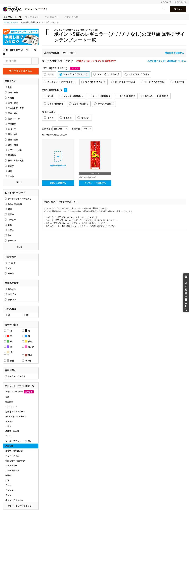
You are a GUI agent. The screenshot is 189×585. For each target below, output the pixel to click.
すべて (50, 74)
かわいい (12, 299)
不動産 (11, 98)
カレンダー (10, 490)
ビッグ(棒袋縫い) (80, 104)
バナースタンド (12, 470)
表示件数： (76, 129)
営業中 (11, 214)
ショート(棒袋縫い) (101, 96)
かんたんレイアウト (17, 376)
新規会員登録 (180, 2)
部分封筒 (9, 402)
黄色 (28, 341)
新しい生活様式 (15, 204)
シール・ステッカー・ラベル (18, 441)
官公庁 (11, 166)
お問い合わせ (71, 17)
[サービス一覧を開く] (164, 9)
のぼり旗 (9, 446)
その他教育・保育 (16, 108)
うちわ (8, 485)
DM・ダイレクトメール (15, 416)
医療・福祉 (13, 113)
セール (11, 273)
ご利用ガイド (52, 17)
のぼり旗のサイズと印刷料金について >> (166, 61)
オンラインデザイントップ (20, 506)
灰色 (10, 360)
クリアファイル (12, 456)
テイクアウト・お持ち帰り (19, 199)
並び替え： (47, 129)
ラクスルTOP (166, 2)
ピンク (29, 346)
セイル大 (85, 118)
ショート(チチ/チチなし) (108, 74)
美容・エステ (14, 119)
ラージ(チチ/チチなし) (154, 82)
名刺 (7, 397)
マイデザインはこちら (20, 71)
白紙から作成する (58, 183)
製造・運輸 (13, 140)
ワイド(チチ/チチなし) (95, 82)
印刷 (10, 171)
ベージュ (10, 353)
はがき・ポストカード (15, 411)
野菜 (10, 225)
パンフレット (11, 407)
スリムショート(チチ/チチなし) (61, 82)
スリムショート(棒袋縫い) (156, 96)
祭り (10, 235)
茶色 (28, 355)
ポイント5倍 (68, 53)
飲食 (10, 87)
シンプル (12, 294)
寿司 (10, 209)
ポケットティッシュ (14, 500)
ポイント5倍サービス (88, 177)
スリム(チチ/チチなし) (139, 74)
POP (7, 480)
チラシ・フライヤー (19, 391)
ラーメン (12, 241)
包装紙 (8, 475)
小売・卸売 (13, 92)
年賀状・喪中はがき (14, 451)
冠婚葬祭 (12, 155)
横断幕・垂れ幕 (12, 431)
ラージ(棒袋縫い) (105, 104)
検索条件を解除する (174, 53)
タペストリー (11, 465)
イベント (12, 263)
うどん (11, 230)
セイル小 (67, 118)
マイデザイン (32, 17)
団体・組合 (13, 134)
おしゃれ (12, 289)
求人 (10, 268)
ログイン (178, 9)
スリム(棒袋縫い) (127, 96)
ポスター (9, 421)
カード (8, 436)
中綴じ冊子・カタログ (15, 461)
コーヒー (12, 220)
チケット (9, 495)
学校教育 (12, 124)
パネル (8, 426)
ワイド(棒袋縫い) (55, 104)
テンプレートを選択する (95, 183)
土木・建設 (13, 103)
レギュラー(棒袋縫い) (73, 96)
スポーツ (12, 129)
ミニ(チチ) (179, 82)
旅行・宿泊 (13, 145)
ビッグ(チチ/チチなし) (125, 82)
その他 (11, 176)
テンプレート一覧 (12, 17)
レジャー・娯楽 (15, 150)
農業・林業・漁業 (16, 160)
